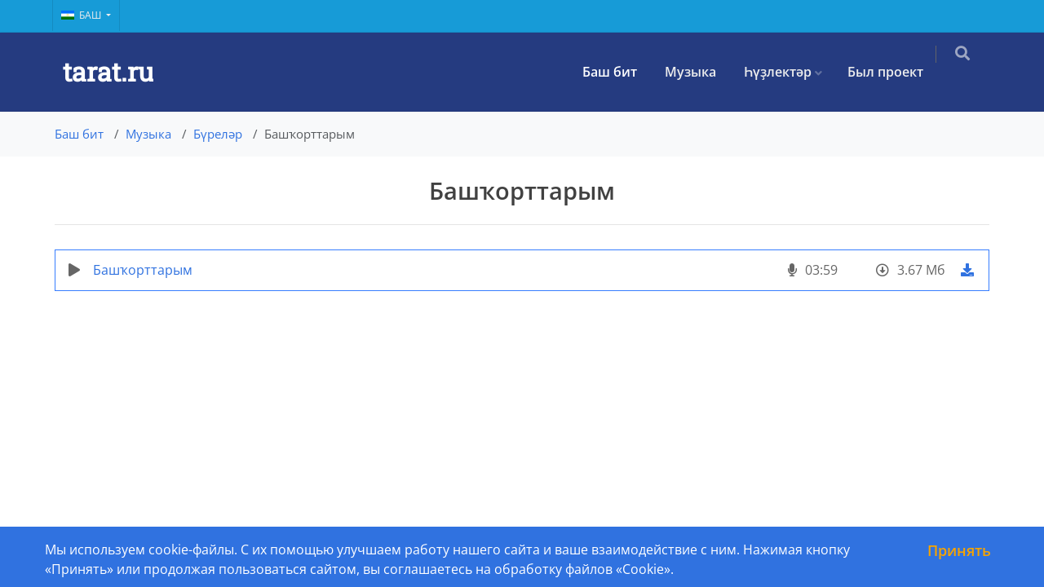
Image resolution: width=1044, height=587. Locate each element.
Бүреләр (217, 134)
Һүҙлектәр (789, 72)
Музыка (702, 72)
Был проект (897, 72)
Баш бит (621, 72)
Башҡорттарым (142, 270)
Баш (82, 15)
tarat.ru (108, 71)
